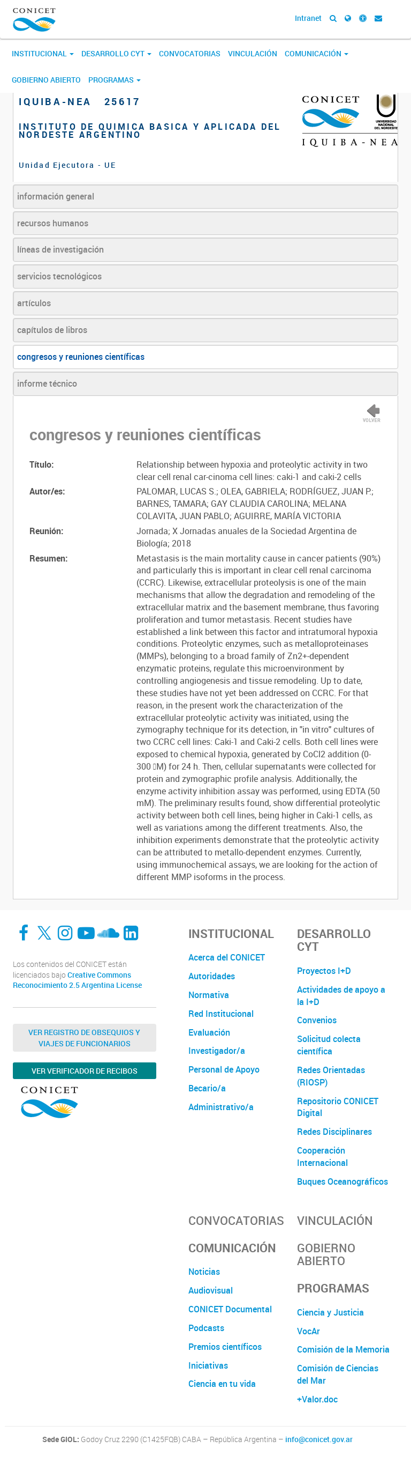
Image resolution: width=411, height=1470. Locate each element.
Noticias (204, 1271)
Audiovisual (210, 1290)
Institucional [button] (43, 53)
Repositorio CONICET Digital (337, 1107)
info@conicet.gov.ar (319, 1439)
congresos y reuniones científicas (80, 357)
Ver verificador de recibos (85, 1071)
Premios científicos (225, 1347)
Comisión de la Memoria (343, 1349)
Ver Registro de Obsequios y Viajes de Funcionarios (84, 1037)
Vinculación (252, 53)
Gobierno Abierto (46, 80)
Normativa (208, 995)
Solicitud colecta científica (329, 1045)
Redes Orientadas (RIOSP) (331, 1076)
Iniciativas (208, 1365)
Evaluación (209, 1032)
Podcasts (206, 1328)
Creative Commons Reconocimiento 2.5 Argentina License (77, 980)
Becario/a (207, 1088)
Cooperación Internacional (322, 1156)
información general (55, 196)
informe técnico (47, 383)
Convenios (317, 1020)
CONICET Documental (230, 1309)
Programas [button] (114, 80)
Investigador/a (216, 1051)
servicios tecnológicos (59, 276)
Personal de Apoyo (224, 1069)
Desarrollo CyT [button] (116, 53)
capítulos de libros (52, 330)
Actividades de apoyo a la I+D (341, 996)
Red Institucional (221, 1014)
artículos (34, 303)
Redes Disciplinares (334, 1131)
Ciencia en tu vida (222, 1384)
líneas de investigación (60, 249)
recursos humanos (52, 223)
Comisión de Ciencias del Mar (337, 1374)
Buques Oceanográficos (342, 1181)
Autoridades (211, 976)
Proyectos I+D (324, 971)
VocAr (308, 1331)
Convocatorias (189, 53)
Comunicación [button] (316, 53)
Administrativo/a (221, 1107)
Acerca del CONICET (226, 957)
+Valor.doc (317, 1399)
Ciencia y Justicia (330, 1312)
